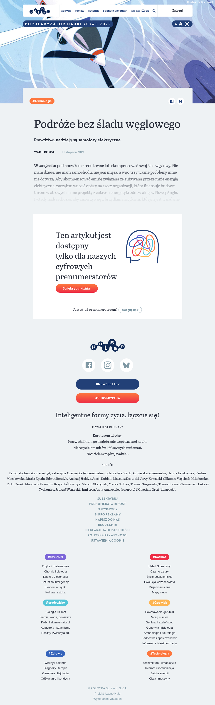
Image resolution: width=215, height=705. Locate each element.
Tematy (79, 10)
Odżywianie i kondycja (55, 678)
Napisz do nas (107, 519)
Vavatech (116, 698)
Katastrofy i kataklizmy (55, 627)
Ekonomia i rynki (55, 587)
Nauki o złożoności (55, 576)
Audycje (66, 10)
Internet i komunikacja (159, 668)
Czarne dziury (160, 571)
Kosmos (160, 557)
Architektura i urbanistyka (159, 663)
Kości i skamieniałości (55, 622)
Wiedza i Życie (140, 10)
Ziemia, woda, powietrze (55, 617)
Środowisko (56, 602)
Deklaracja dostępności (107, 530)
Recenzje (93, 10)
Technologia (43, 101)
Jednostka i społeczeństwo (159, 638)
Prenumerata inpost (107, 504)
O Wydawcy (107, 509)
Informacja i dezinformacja (159, 643)
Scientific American (115, 10)
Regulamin (107, 524)
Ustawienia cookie (107, 540)
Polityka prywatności (108, 535)
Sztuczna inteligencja (55, 582)
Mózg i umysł (159, 617)
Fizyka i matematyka (55, 566)
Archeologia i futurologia (159, 633)
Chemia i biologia (55, 571)
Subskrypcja (109, 398)
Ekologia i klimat (55, 612)
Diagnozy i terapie (55, 668)
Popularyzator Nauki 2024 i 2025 (68, 23)
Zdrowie (56, 653)
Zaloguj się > (130, 310)
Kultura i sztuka (55, 592)
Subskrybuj (107, 498)
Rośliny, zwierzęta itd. (55, 633)
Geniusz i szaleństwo (159, 622)
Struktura (56, 557)
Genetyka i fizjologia (159, 627)
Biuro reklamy (108, 514)
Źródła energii (160, 673)
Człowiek (160, 602)
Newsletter (108, 384)
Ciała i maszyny (159, 678)
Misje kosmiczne (159, 587)
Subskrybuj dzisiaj (77, 288)
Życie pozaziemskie (159, 576)
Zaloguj (177, 10)
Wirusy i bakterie (55, 663)
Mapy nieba (159, 592)
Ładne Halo (113, 693)
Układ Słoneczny (159, 566)
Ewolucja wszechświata (159, 582)
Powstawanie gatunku (159, 612)
